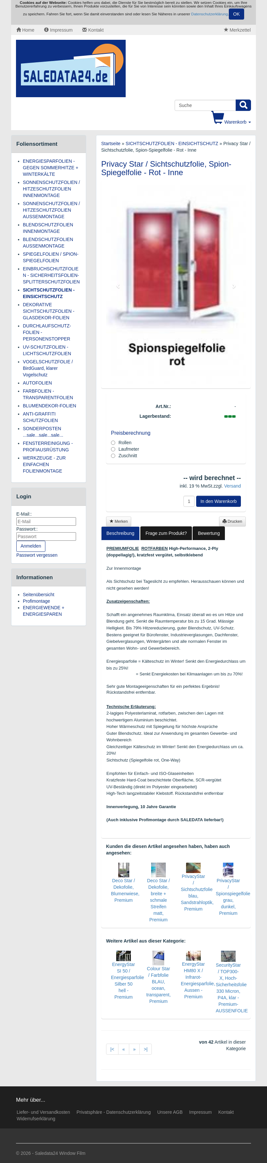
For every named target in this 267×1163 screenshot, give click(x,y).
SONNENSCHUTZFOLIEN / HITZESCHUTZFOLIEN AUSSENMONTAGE (51, 210)
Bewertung (209, 533)
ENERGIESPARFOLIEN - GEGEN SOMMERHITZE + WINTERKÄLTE (50, 168)
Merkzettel (237, 30)
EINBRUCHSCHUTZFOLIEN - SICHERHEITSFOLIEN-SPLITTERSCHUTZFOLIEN (51, 275)
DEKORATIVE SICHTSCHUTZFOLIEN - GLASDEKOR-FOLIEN (48, 311)
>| (146, 1049)
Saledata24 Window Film (60, 1153)
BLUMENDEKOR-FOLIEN (49, 405)
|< (112, 1049)
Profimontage (36, 601)
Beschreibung (120, 533)
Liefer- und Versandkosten (43, 1112)
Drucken (232, 521)
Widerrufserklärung (36, 1118)
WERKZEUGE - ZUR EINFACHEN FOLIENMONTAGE (44, 464)
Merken (119, 521)
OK (236, 14)
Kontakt (92, 30)
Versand (232, 486)
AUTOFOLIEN (37, 382)
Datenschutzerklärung (209, 14)
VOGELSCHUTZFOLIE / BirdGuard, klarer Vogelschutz (48, 368)
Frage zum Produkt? (166, 533)
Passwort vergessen (36, 555)
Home (25, 30)
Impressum (58, 30)
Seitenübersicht (39, 594)
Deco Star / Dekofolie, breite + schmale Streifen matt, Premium (158, 900)
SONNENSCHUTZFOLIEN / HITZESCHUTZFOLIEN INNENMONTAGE (51, 189)
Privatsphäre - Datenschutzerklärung (113, 1112)
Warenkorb (231, 122)
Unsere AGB (170, 1112)
